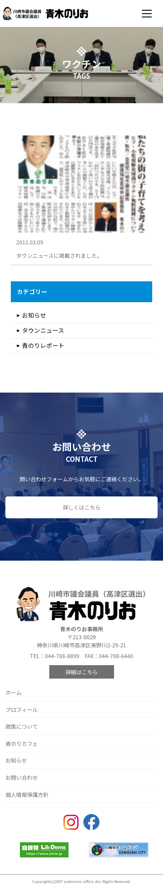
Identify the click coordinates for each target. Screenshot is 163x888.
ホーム (13, 692)
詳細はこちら (81, 672)
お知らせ (34, 315)
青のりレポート (43, 345)
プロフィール (21, 709)
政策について (21, 726)
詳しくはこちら (82, 507)
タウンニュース (43, 330)
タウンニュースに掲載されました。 (59, 255)
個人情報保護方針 (27, 795)
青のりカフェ (21, 743)
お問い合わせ (21, 777)
